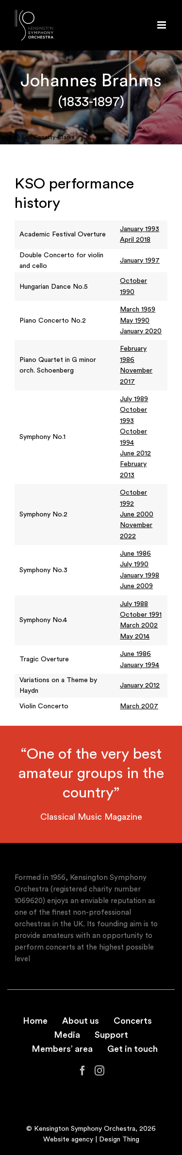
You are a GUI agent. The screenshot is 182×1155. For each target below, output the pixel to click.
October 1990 (133, 286)
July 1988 (134, 604)
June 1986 (135, 553)
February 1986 (133, 354)
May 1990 (134, 320)
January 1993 (139, 229)
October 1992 (133, 498)
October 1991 (141, 614)
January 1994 (139, 665)
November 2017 (136, 376)
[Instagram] (99, 1071)
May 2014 (134, 636)
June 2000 (136, 514)
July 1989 (134, 399)
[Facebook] (82, 1071)
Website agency (68, 1139)
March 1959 (137, 309)
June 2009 (136, 586)
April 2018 (135, 239)
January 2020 (141, 331)
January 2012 (140, 685)
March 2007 (139, 706)
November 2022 (136, 530)
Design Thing (119, 1139)
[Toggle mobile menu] (162, 25)
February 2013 (133, 469)
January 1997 (140, 260)
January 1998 (139, 575)
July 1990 (134, 564)
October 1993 (133, 415)
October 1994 (133, 437)
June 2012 (135, 453)
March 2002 (139, 625)
